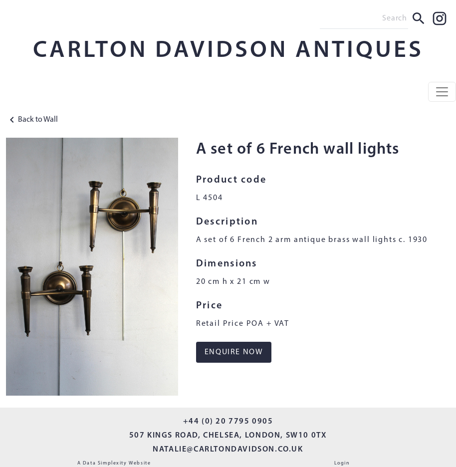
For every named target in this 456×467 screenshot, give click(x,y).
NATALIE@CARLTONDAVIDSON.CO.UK (228, 450)
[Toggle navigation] (442, 92)
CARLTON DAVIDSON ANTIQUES (228, 51)
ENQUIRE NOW (234, 352)
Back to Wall (32, 120)
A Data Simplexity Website (114, 463)
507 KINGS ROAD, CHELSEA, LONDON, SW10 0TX (228, 436)
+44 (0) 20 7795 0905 (228, 422)
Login (342, 463)
